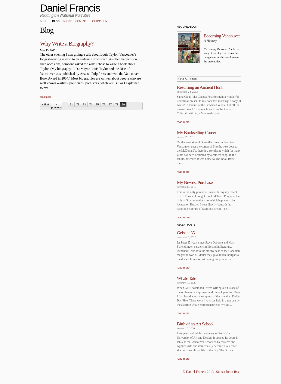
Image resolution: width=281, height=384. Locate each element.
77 (110, 104)
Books (67, 21)
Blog (56, 21)
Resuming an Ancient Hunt (199, 87)
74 (90, 104)
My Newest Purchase (195, 182)
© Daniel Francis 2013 (198, 372)
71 (71, 104)
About (44, 21)
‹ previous (56, 106)
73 (84, 104)
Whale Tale (186, 278)
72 (77, 104)
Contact (81, 21)
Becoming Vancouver (222, 35)
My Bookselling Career (196, 132)
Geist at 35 (186, 232)
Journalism (99, 21)
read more (45, 96)
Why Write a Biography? (66, 43)
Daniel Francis (70, 8)
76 (103, 104)
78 (116, 104)
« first (45, 104)
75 (97, 104)
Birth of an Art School (195, 323)
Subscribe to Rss (227, 372)
